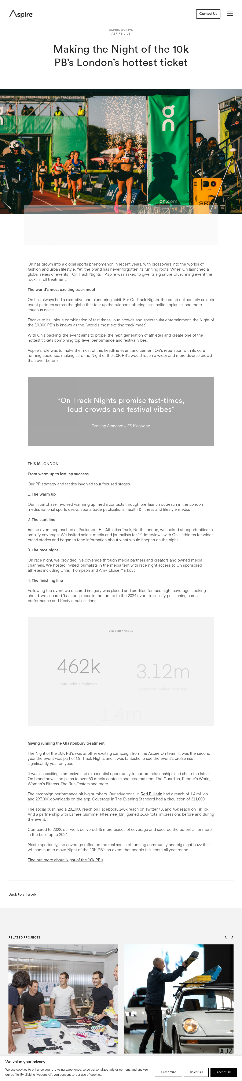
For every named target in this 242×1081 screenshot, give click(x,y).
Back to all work (22, 894)
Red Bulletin (151, 794)
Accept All (224, 1072)
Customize (168, 1072)
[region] (121, 1068)
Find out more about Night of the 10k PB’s (65, 860)
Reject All (196, 1072)
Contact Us (208, 14)
